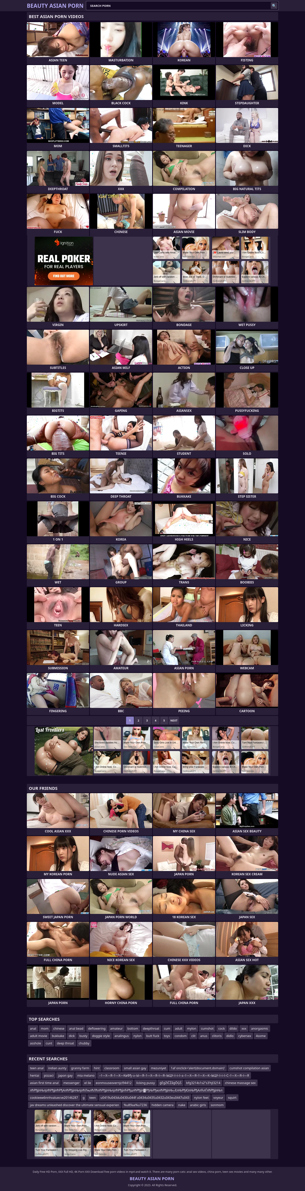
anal (33, 1028)
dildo (233, 1028)
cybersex (244, 1036)
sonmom (217, 1105)
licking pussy (145, 1083)
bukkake (58, 1036)
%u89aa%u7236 (135, 1105)
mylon (191, 1028)
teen (92, 1097)
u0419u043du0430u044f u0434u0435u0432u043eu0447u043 (145, 1097)
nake (181, 1105)
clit (193, 1036)
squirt (232, 1097)
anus (203, 1036)
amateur (116, 1028)
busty (83, 1036)
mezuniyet (158, 1068)
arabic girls (198, 1105)
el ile (87, 1083)
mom (45, 1028)
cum (167, 1028)
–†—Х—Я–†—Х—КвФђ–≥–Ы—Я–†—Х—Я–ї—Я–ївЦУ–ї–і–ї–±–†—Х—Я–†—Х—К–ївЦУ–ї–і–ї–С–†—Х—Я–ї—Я (174, 1075)
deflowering (97, 1028)
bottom (132, 1028)
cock (221, 1028)
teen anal (37, 1068)
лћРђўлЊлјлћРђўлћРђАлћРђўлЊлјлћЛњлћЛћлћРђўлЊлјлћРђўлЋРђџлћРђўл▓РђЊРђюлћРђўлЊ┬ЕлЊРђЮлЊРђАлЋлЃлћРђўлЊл (126, 1090)
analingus (122, 1036)
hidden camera (163, 1105)
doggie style (101, 1036)
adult (178, 1028)
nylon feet (201, 1097)
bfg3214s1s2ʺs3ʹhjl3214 (203, 1083)
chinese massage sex (240, 1083)
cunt (49, 1043)
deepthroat (151, 1028)
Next (174, 720)
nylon (137, 1036)
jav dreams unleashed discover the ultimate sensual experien (74, 1105)
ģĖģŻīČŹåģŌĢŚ (170, 1083)
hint (97, 1068)
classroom (111, 1068)
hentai (34, 1075)
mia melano (86, 1075)
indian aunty (57, 1068)
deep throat (65, 1043)
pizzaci (49, 1075)
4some (261, 1036)
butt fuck (152, 1036)
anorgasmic (259, 1028)
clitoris (217, 1036)
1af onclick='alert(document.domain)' (198, 1068)
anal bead (76, 1028)
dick (72, 1036)
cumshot (207, 1028)
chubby (84, 1043)
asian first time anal (44, 1083)
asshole (35, 1043)
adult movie (38, 1036)
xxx (243, 1028)
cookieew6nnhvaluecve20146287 (54, 1097)
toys (167, 1036)
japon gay (65, 1075)
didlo (230, 1036)
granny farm (80, 1068)
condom (181, 1036)
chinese (58, 1028)
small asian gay (135, 1068)
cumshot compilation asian (249, 1068)
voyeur (218, 1097)
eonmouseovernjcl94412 (114, 1083)
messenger (71, 1083)
